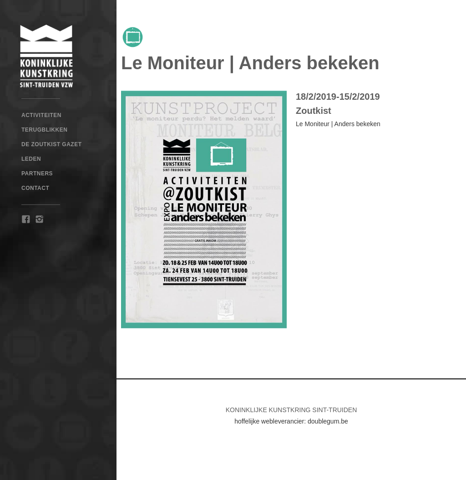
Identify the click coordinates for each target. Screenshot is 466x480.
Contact (35, 188)
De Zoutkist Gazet (51, 144)
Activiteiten (41, 115)
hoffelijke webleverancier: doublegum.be (291, 421)
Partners (37, 173)
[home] (58, 56)
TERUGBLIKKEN (44, 130)
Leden (31, 159)
